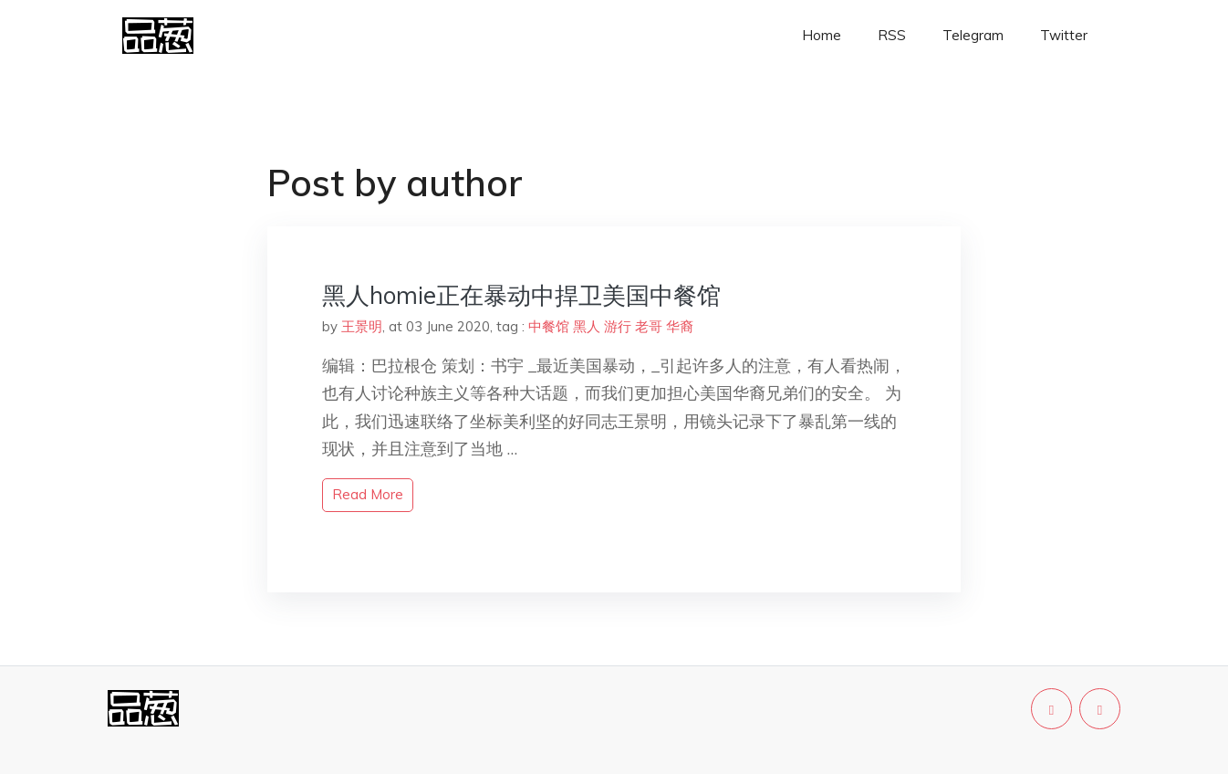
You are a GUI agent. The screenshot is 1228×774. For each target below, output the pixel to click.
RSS (892, 35)
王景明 (361, 326)
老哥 (648, 326)
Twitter (1064, 35)
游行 (617, 326)
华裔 (679, 326)
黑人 (586, 326)
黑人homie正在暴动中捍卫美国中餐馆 (521, 295)
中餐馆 (548, 326)
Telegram (973, 35)
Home (821, 35)
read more (367, 494)
